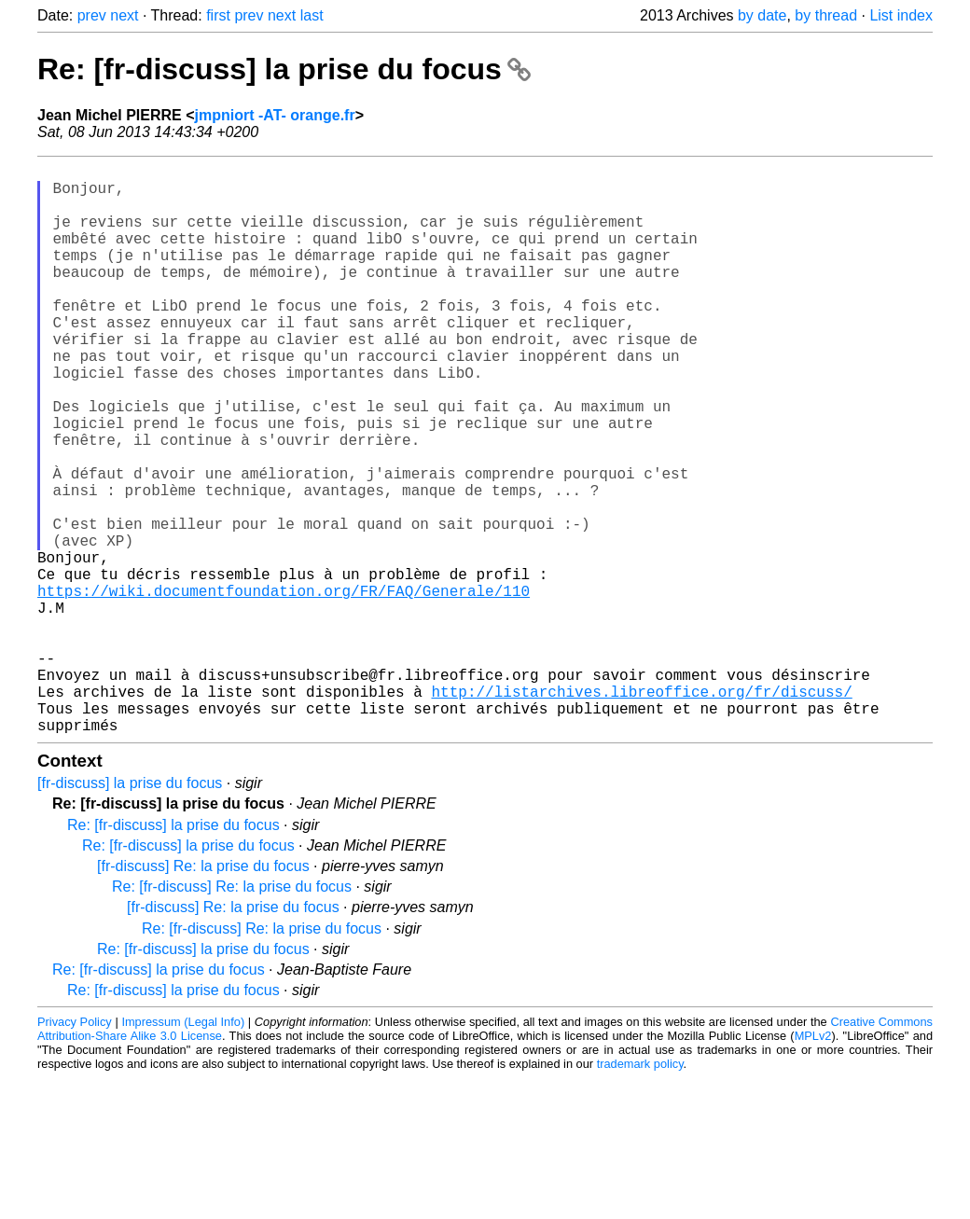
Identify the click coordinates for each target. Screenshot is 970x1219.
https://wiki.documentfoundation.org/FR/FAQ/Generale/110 (283, 687)
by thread (826, 15)
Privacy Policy (74, 1149)
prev (91, 15)
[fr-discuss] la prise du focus (129, 910)
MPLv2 (813, 1163)
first (218, 15)
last (312, 15)
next (124, 15)
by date (762, 15)
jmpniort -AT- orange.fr (275, 115)
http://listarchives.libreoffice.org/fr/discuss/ (641, 810)
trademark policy (640, 1191)
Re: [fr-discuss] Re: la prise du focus (232, 1013)
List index (901, 15)
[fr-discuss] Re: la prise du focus (203, 993)
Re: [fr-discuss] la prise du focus (284, 69)
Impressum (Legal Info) (182, 1149)
